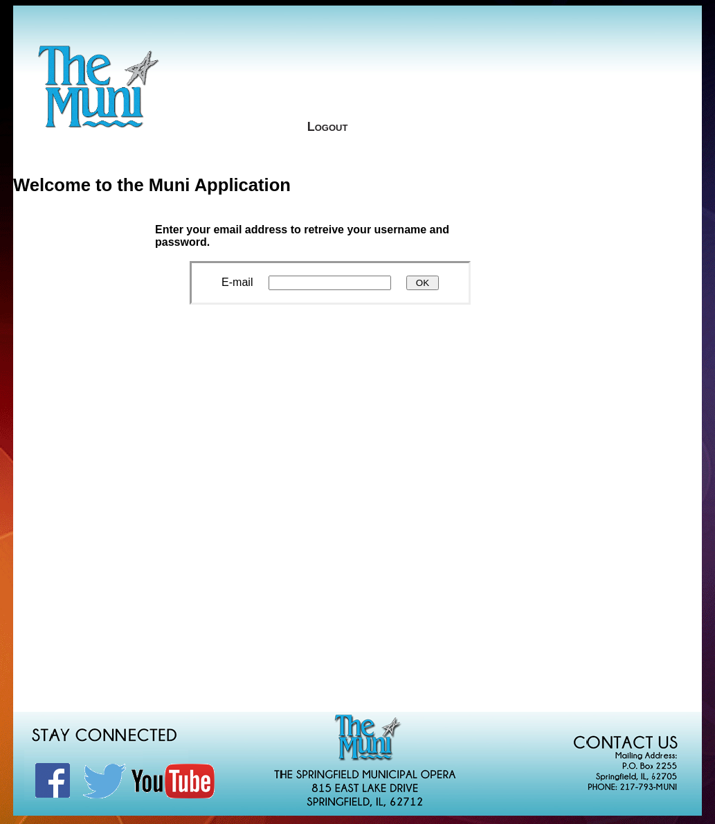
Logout (327, 127)
